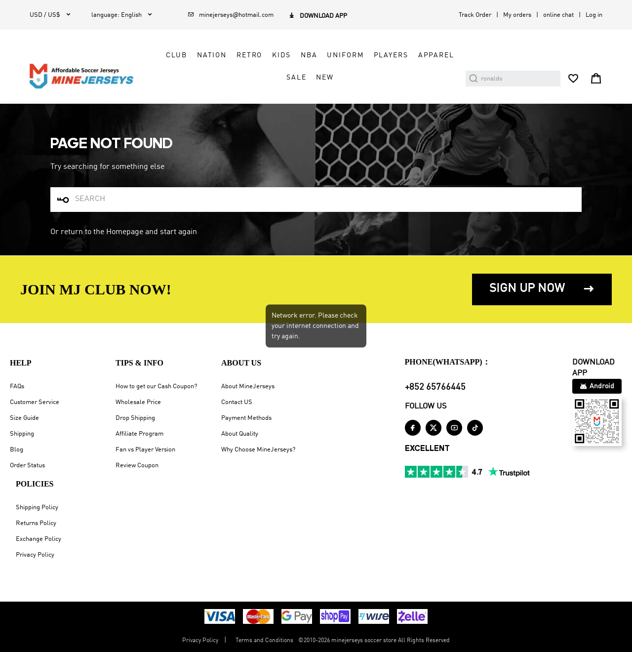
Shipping (22, 434)
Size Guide (24, 418)
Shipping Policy (37, 507)
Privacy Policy (35, 555)
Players (391, 55)
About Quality (239, 434)
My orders (517, 15)
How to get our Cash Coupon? (156, 386)
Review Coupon (137, 465)
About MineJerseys (248, 386)
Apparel (436, 55)
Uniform (345, 55)
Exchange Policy (38, 539)
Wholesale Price (138, 402)
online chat (558, 15)
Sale (296, 77)
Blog (16, 450)
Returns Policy (36, 523)
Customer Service (34, 402)
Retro (249, 55)
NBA (309, 55)
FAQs (17, 386)
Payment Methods (246, 418)
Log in (594, 15)
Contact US (236, 402)
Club (176, 55)
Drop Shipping (135, 418)
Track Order (475, 15)
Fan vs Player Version (145, 450)
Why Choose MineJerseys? (258, 450)
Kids (281, 55)
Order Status (27, 465)
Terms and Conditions (264, 641)
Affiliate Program (139, 434)
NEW (325, 77)
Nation (212, 55)
